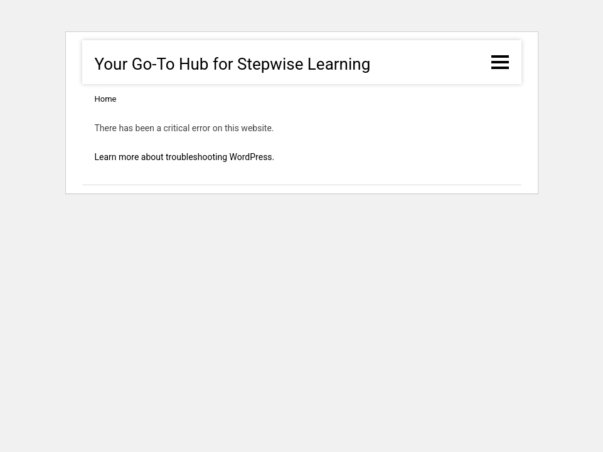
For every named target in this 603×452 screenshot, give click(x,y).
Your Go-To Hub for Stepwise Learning (233, 64)
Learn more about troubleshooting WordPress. (185, 157)
